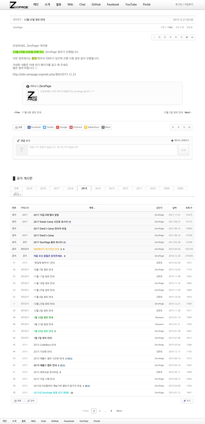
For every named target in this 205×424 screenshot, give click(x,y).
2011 (139, 188)
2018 (43, 188)
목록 (18, 127)
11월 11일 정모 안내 (44, 276)
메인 (5, 421)
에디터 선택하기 (180, 140)
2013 (112, 188)
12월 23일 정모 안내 (34, 20)
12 (72, 393)
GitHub (55, 421)
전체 (16, 188)
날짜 (175, 208)
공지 (16, 193)
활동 (24, 421)
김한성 (159, 263)
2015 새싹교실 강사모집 (46, 372)
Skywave (159, 317)
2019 (29, 188)
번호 (14, 208)
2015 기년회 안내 (43, 352)
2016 (70, 188)
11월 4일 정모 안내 (43, 297)
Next (119, 411)
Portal (97, 421)
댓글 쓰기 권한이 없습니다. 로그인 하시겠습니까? (54, 147)
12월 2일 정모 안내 (43, 311)
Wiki (33, 421)
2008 (180, 188)
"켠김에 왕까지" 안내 (44, 263)
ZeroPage (17, 27)
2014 (98, 188)
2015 (84, 188)
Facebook (69, 421)
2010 (153, 188)
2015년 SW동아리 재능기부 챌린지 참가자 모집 (58, 386)
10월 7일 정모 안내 (43, 270)
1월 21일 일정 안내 (43, 324)
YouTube (83, 421)
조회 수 (189, 208)
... (105, 411)
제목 (92, 208)
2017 (57, 188)
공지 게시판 (24, 178)
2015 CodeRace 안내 (45, 345)
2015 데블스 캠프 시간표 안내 (49, 358)
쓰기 (186, 400)
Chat (43, 421)
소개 (14, 421)
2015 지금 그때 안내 (44, 379)
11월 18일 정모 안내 (44, 283)
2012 (125, 188)
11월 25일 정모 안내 (44, 290)
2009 (166, 188)
